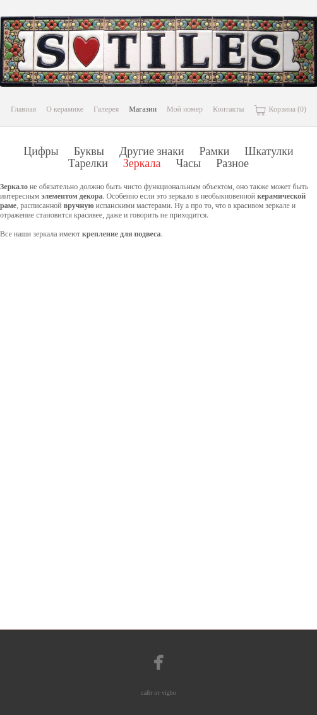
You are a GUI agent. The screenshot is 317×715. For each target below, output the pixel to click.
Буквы (89, 151)
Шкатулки (268, 151)
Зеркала (142, 163)
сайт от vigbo (158, 692)
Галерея (106, 109)
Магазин (143, 109)
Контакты (228, 109)
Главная (23, 109)
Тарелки (88, 163)
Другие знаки (151, 151)
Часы (188, 163)
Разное (232, 163)
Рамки (215, 151)
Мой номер (185, 109)
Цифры (40, 151)
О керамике (64, 109)
